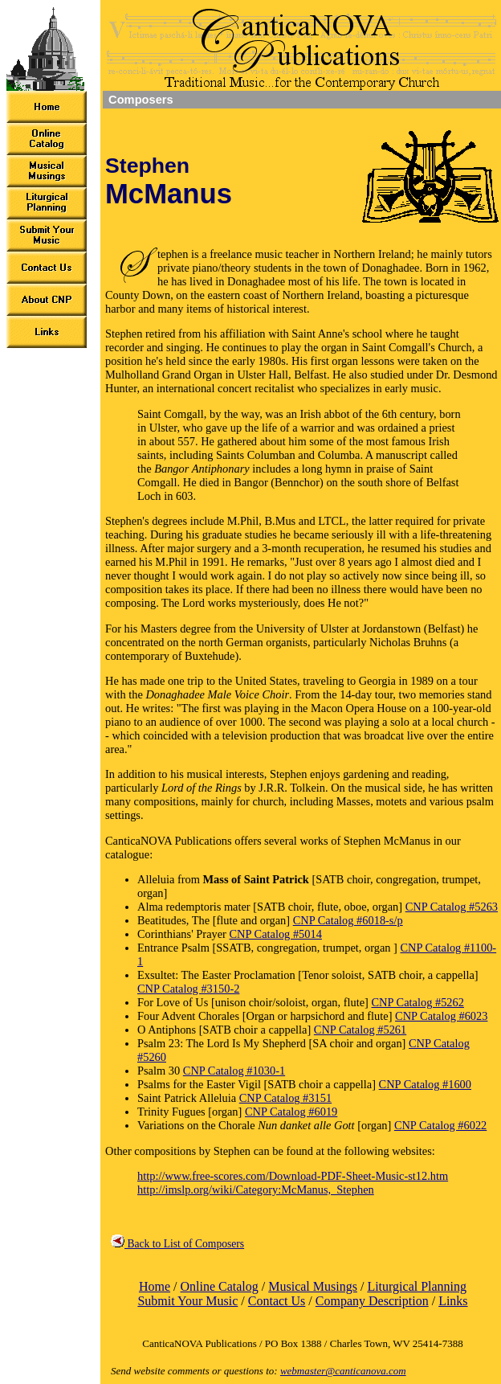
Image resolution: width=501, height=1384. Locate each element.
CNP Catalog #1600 (425, 1084)
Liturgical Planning (416, 1286)
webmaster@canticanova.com (343, 1371)
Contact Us (277, 1301)
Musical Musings (312, 1286)
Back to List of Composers (177, 1244)
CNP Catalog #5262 (418, 1002)
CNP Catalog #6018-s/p (348, 920)
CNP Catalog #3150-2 (188, 988)
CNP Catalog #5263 (451, 906)
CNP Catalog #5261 (360, 1029)
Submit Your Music (187, 1301)
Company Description (372, 1301)
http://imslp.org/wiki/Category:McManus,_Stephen (255, 1189)
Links (452, 1301)
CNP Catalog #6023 (441, 1015)
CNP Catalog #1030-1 (234, 1070)
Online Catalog (219, 1286)
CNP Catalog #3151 (285, 1097)
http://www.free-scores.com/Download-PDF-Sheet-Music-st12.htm (292, 1175)
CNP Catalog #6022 (440, 1125)
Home (154, 1286)
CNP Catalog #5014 (276, 933)
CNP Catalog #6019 (291, 1111)
